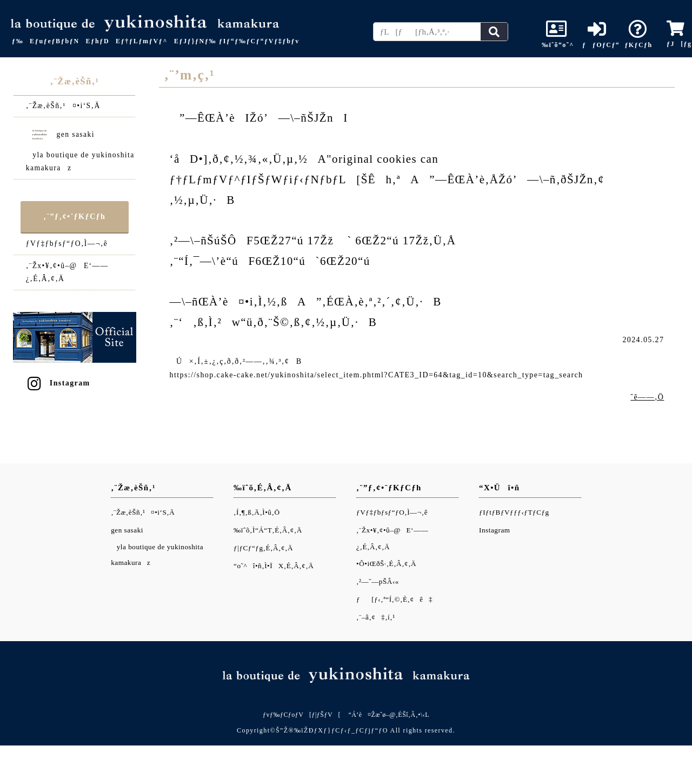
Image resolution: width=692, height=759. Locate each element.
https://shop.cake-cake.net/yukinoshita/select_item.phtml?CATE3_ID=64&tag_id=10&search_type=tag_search (376, 375)
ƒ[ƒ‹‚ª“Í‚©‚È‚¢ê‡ (394, 599)
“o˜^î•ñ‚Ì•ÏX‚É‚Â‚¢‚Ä (274, 566)
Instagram (57, 383)
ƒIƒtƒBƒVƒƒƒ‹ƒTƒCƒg (514, 512)
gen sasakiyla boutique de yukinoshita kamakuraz (80, 147)
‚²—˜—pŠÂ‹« (377, 581)
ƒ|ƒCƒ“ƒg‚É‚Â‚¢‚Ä (263, 548)
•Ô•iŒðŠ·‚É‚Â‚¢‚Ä (386, 564)
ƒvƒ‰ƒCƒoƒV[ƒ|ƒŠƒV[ (302, 714)
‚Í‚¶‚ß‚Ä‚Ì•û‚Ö (257, 512)
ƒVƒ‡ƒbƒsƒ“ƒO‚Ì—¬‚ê (67, 243)
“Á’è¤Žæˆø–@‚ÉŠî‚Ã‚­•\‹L (388, 714)
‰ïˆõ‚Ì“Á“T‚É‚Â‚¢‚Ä (268, 530)
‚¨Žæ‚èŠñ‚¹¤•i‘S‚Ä (63, 106)
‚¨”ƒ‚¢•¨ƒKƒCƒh (74, 216)
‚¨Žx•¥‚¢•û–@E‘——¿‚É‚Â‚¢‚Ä (67, 272)
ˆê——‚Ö (647, 397)
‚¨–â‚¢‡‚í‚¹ (375, 617)
